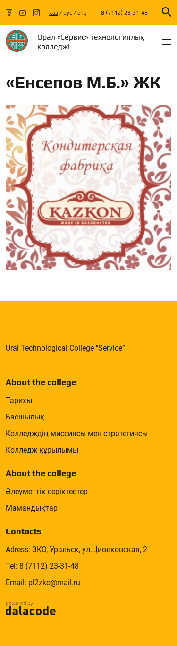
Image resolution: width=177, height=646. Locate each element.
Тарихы (19, 400)
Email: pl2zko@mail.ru (43, 582)
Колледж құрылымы (42, 449)
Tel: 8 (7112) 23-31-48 (42, 566)
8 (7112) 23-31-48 (124, 12)
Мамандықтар (32, 507)
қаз (53, 12)
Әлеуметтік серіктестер (47, 491)
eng (82, 12)
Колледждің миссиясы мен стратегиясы (77, 433)
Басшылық (25, 416)
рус (67, 12)
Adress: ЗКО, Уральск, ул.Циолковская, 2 (76, 549)
